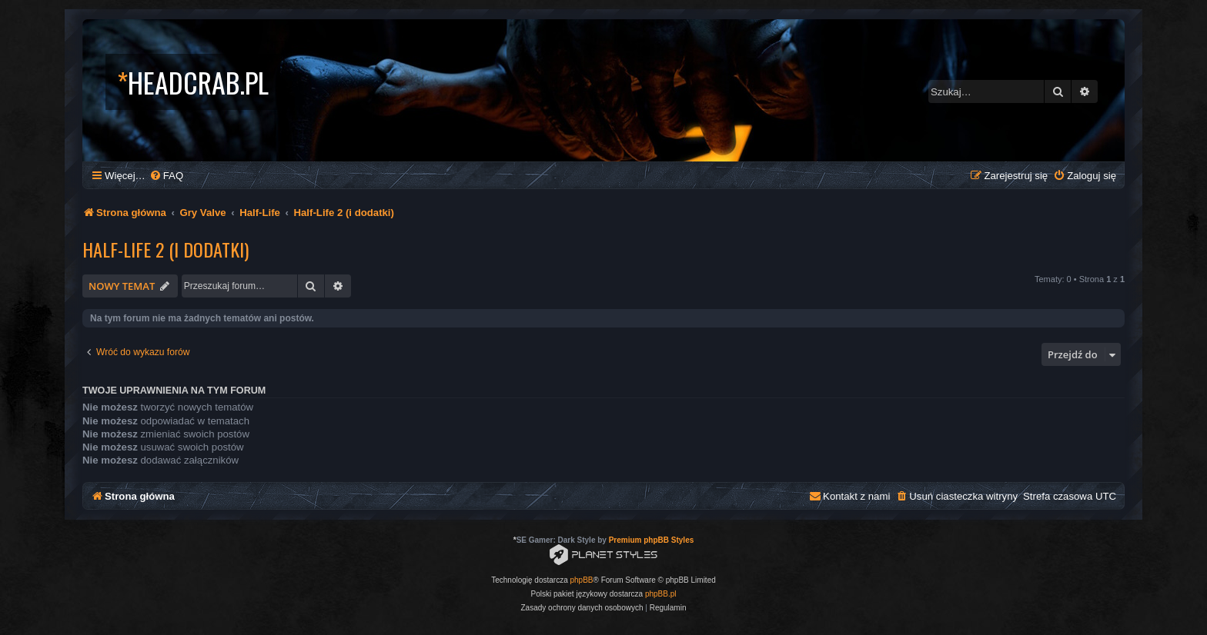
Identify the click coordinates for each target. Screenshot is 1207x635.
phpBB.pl (661, 594)
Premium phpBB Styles (651, 540)
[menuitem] (166, 176)
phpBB (581, 580)
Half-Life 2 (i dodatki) (165, 249)
